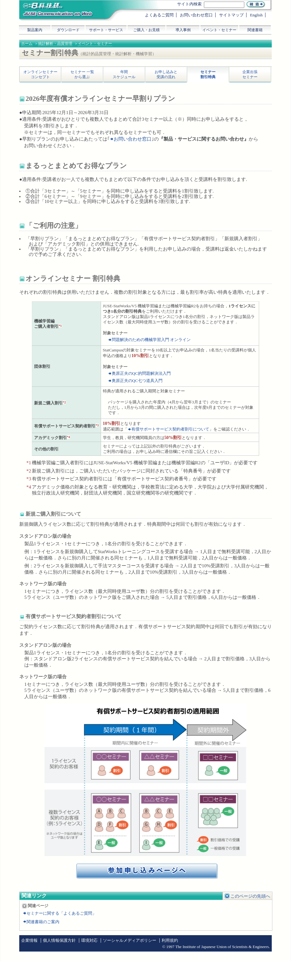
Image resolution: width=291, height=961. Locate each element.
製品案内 (34, 30)
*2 (64, 402)
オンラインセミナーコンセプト (40, 74)
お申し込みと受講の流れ (166, 74)
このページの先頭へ (250, 896)
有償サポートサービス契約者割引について (170, 429)
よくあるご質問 (159, 15)
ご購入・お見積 (146, 30)
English (256, 15)
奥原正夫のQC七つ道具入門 (137, 380)
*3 (97, 425)
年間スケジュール (124, 74)
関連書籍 (255, 30)
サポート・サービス (106, 30)
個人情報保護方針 (59, 940)
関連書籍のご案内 (43, 922)
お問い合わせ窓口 (132, 139)
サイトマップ (231, 15)
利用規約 (170, 940)
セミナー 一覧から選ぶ (82, 74)
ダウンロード (68, 30)
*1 (60, 325)
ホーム (27, 43)
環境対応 (89, 940)
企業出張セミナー (250, 74)
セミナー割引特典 (208, 74)
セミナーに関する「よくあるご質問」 (61, 913)
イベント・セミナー (95, 43)
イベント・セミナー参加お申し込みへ (147, 872)
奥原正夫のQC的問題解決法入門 (141, 373)
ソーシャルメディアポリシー (129, 940)
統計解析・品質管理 (55, 43)
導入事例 (183, 30)
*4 (68, 437)
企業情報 (29, 940)
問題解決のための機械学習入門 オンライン (151, 339)
